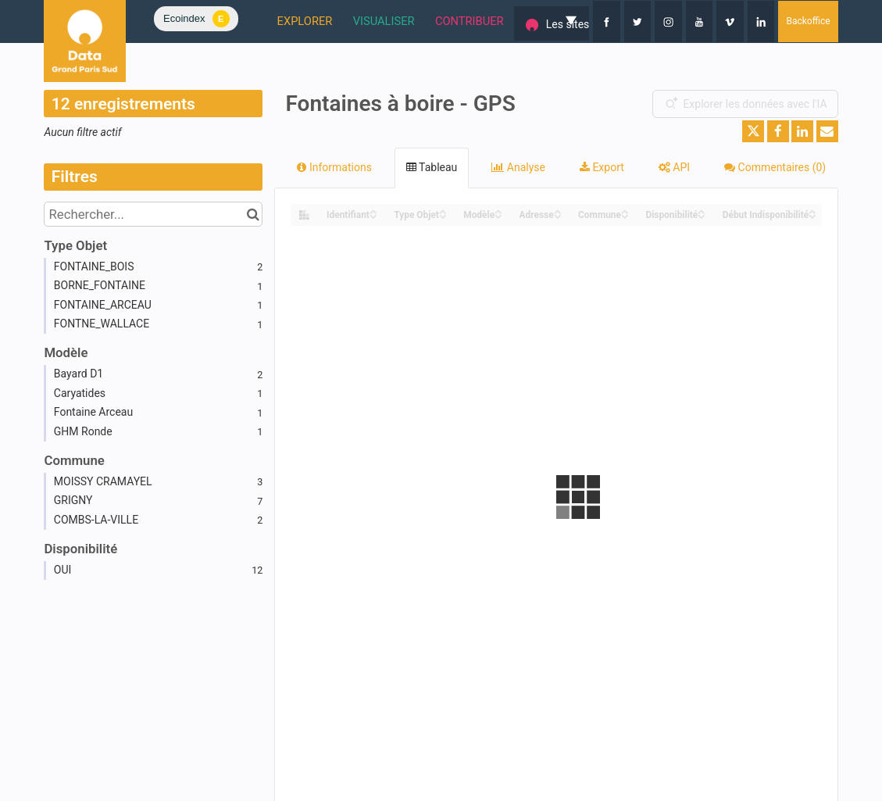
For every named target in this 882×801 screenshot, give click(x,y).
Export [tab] (602, 167)
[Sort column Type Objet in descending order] (443, 215)
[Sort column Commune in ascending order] (625, 210)
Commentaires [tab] (775, 167)
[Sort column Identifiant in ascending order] (373, 210)
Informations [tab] (334, 167)
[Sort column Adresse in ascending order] (558, 210)
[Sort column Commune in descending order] (625, 215)
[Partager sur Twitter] (753, 131)
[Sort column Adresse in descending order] (558, 215)
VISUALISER (339, 21)
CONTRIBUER (433, 21)
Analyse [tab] (518, 167)
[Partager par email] (827, 131)
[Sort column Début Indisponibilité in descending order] (812, 215)
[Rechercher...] (153, 214)
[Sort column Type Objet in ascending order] (443, 210)
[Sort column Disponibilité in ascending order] (701, 210)
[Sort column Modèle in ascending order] (498, 210)
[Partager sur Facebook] (778, 131)
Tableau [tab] (431, 167)
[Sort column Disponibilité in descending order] (701, 215)
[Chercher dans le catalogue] (252, 214)
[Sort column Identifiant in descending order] (373, 215)
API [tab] (674, 167)
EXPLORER (252, 21)
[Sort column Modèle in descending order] (498, 215)
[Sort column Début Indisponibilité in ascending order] (812, 210)
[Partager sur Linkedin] (802, 131)
